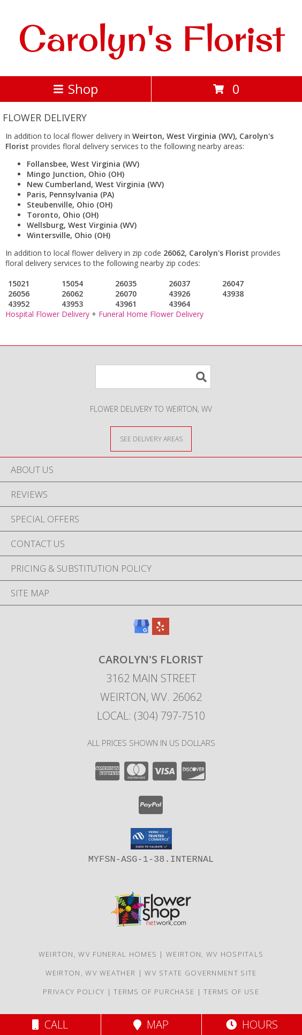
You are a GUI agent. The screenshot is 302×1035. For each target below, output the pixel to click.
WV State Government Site (200, 973)
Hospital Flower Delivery (47, 314)
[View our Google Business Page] (141, 631)
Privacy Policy (73, 991)
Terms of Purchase (154, 991)
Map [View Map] (151, 1024)
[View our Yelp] (160, 631)
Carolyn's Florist (151, 38)
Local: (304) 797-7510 (151, 715)
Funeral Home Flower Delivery (151, 314)
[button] (151, 838)
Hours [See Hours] (252, 1024)
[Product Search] (153, 377)
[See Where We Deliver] (151, 438)
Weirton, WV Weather (91, 973)
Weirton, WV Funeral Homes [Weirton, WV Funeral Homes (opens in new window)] (98, 954)
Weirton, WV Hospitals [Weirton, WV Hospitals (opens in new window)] (214, 954)
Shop (75, 89)
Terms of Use (231, 991)
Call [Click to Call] (50, 1024)
